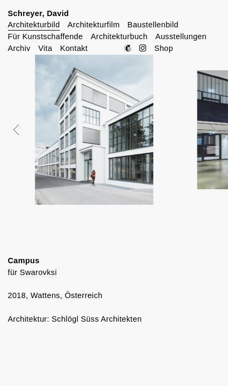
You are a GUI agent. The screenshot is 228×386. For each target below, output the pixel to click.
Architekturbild (34, 24)
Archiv (19, 48)
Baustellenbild (152, 24)
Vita (45, 48)
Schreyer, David (38, 13)
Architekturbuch (118, 36)
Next (205, 129)
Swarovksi (38, 272)
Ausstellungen (181, 36)
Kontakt (74, 48)
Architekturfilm (93, 24)
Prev (23, 129)
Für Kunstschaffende (45, 36)
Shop (163, 48)
